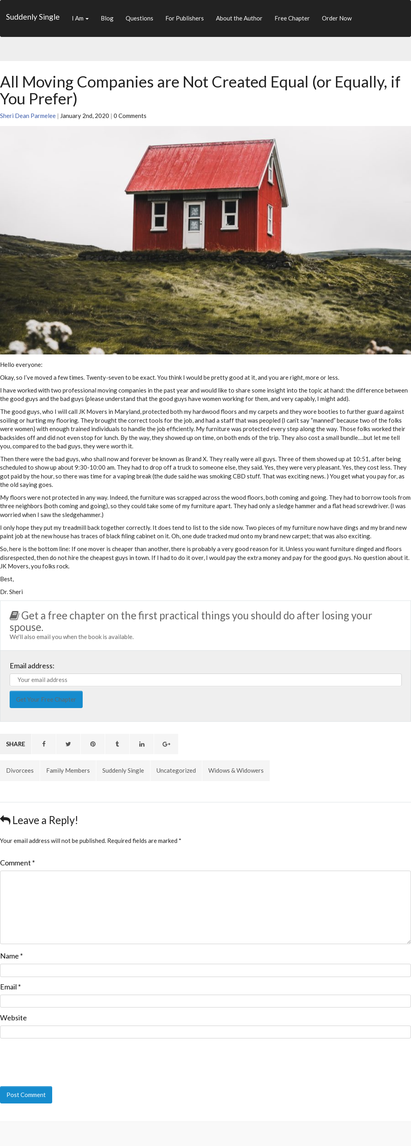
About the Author (239, 18)
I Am (80, 18)
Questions (139, 18)
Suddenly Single (33, 16)
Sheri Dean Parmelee (28, 115)
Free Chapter (292, 18)
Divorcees (20, 770)
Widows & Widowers (236, 770)
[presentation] (55, 1057)
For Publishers (184, 18)
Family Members (68, 770)
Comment (17, 862)
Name (11, 955)
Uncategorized (176, 770)
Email (10, 986)
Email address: (32, 665)
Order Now (337, 18)
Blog (107, 18)
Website (13, 1017)
